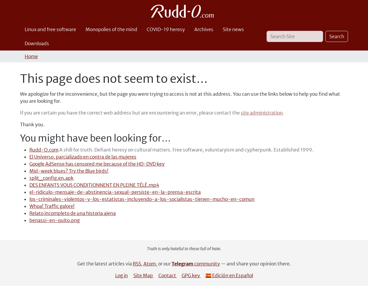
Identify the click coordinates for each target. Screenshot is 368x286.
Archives (203, 29)
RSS (137, 264)
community (196, 264)
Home (31, 56)
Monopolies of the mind (111, 29)
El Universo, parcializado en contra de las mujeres (82, 157)
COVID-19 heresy (166, 29)
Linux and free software (50, 29)
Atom (149, 264)
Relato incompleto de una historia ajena (72, 213)
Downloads (37, 43)
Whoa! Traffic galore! (52, 206)
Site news (233, 29)
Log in (121, 275)
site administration (262, 113)
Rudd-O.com (43, 150)
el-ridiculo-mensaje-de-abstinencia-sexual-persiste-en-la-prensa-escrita (115, 192)
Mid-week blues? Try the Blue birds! (68, 171)
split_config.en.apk (51, 178)
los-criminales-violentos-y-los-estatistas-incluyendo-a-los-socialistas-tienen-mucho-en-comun (142, 199)
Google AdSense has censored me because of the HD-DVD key (97, 164)
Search (336, 36)
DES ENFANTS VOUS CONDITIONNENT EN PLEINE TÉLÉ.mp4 (94, 185)
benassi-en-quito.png (54, 220)
